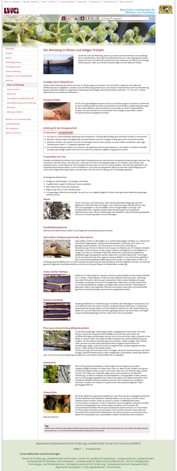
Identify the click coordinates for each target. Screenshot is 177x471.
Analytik (9, 53)
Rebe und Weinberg (15, 84)
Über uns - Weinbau (12, 1)
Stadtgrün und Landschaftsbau (19, 75)
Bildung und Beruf (15, 112)
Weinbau (9, 80)
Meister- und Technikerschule (18, 119)
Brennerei (11, 107)
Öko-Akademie (12, 128)
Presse (44, 1)
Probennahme (50, 132)
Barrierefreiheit (126, 1)
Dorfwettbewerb (13, 123)
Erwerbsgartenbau (14, 62)
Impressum (82, 1)
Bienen (8, 57)
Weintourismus (13, 89)
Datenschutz (95, 1)
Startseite (10, 48)
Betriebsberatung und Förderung (21, 103)
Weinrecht (11, 94)
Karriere (53, 1)
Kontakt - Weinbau (30, 1)
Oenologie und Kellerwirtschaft (20, 98)
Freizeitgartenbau (13, 66)
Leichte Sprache (110, 1)
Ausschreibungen (67, 1)
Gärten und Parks (13, 132)
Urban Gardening (13, 71)
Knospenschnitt (66, 132)
